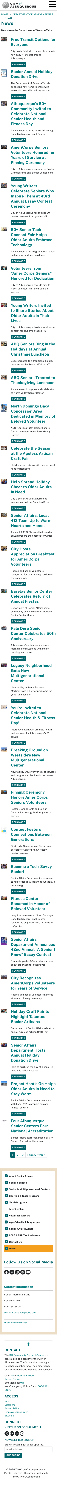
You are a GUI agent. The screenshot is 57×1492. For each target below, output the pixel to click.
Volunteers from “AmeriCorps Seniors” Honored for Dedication (32, 273)
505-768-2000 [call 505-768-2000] (25, 1375)
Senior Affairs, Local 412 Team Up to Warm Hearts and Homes (31, 520)
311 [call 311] (12, 1375)
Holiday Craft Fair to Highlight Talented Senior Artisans (30, 1016)
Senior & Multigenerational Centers (29, 1189)
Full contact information (15, 1322)
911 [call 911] (22, 1382)
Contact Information (18, 1287)
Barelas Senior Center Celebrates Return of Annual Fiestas (31, 596)
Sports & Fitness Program (24, 1195)
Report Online (12, 1379)
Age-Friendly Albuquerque (24, 1222)
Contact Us (15, 1242)
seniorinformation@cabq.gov (20, 1312)
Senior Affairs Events (21, 1228)
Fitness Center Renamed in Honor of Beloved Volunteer (30, 903)
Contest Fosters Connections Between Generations (31, 834)
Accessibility (12, 1408)
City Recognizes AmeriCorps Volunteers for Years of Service (33, 983)
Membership (16, 1209)
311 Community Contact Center (26, 1355)
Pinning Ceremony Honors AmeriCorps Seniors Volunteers (29, 797)
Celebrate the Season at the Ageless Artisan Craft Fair (32, 453)
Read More (18, 64)
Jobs (7, 1401)
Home (4, 14)
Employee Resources (16, 1412)
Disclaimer (10, 1404)
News (12, 1248)
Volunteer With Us (19, 1215)
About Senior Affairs (20, 1176)
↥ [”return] (28, 1344)
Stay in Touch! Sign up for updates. (24, 1444)
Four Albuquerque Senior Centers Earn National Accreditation (32, 1125)
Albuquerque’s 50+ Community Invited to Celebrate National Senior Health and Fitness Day (31, 113)
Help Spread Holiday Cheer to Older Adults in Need (31, 487)
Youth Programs (18, 1202)
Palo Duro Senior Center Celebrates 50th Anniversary (33, 633)
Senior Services (18, 1182)
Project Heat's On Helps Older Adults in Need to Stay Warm (33, 1088)
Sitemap (9, 1415)
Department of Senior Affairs (32, 14)
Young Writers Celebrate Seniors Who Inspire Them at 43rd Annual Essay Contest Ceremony (32, 196)
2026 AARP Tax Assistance (24, 1235)
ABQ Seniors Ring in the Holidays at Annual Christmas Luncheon (33, 349)
